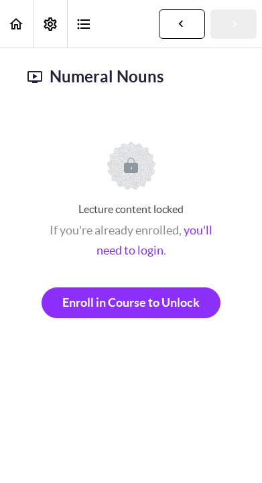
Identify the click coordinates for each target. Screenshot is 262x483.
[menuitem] (50, 24)
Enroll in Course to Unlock (131, 302)
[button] (17, 24)
